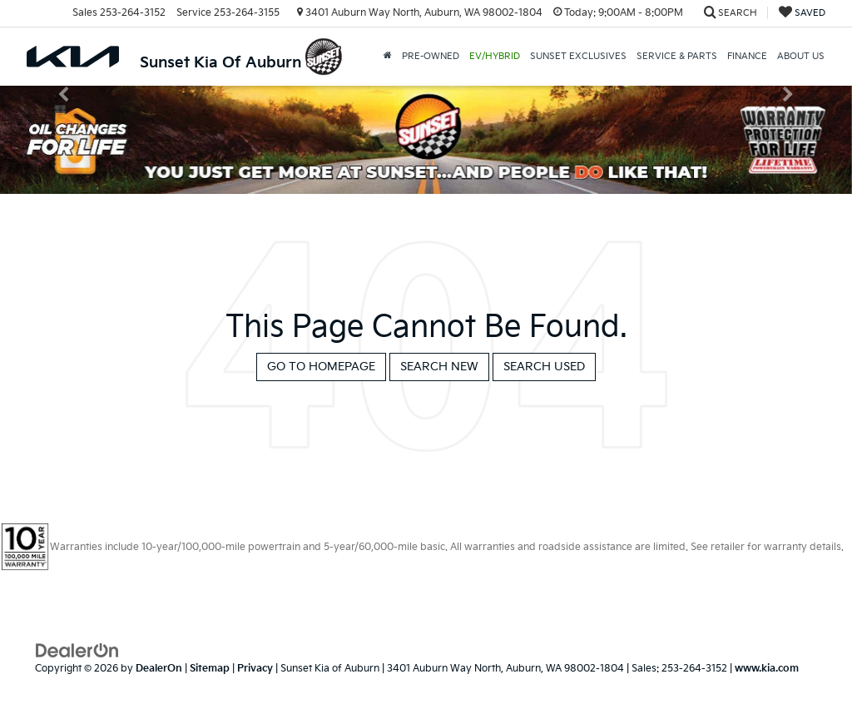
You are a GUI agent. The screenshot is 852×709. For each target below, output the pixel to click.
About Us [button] (801, 56)
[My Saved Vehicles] (802, 13)
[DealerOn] (77, 650)
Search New (439, 366)
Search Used (544, 366)
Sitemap (210, 668)
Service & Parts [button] (677, 56)
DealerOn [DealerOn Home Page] (159, 668)
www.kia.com (767, 668)
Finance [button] (747, 56)
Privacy (255, 668)
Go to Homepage (321, 366)
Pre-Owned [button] (430, 56)
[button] (388, 56)
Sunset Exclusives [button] (578, 56)
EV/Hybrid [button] (494, 56)
